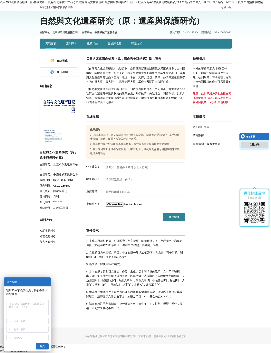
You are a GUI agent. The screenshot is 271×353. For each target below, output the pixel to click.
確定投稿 (174, 217)
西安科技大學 (201, 126)
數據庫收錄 (114, 43)
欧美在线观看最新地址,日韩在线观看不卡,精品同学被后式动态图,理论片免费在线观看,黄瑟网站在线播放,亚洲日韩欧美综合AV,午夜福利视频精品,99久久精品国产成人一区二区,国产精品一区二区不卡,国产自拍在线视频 (131, 2)
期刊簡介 (71, 43)
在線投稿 (59, 61)
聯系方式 (136, 43)
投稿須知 (92, 43)
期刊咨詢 (59, 72)
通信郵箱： (93, 191)
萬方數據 (198, 135)
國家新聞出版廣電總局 (206, 143)
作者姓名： (93, 166)
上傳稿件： (93, 203)
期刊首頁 (50, 43)
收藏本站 (226, 7)
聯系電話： (93, 179)
